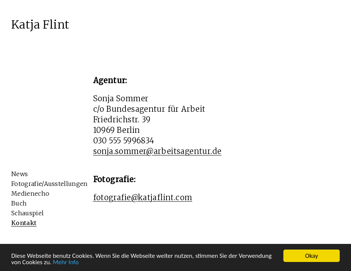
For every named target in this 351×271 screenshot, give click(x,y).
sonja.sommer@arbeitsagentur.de (157, 151)
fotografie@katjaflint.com (142, 197)
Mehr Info (66, 262)
